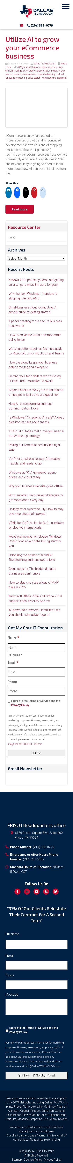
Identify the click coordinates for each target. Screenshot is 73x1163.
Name (13, 637)
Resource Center (24, 226)
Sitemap (17, 1159)
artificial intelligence (15, 70)
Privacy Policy (20, 705)
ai (52, 67)
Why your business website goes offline (36, 486)
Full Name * (15, 654)
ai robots (58, 67)
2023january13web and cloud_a (33, 67)
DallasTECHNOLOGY (45, 63)
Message (11, 994)
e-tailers (41, 70)
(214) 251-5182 (33, 859)
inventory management (25, 74)
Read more (19, 209)
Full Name (12, 934)
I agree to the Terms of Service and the (35, 703)
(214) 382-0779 (40, 25)
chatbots (31, 70)
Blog (12, 237)
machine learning (46, 74)
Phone (12, 682)
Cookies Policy (33, 1159)
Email (13, 663)
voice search (34, 77)
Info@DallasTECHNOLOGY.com (25, 744)
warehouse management (54, 77)
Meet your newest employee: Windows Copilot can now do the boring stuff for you (35, 541)
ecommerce (51, 70)
